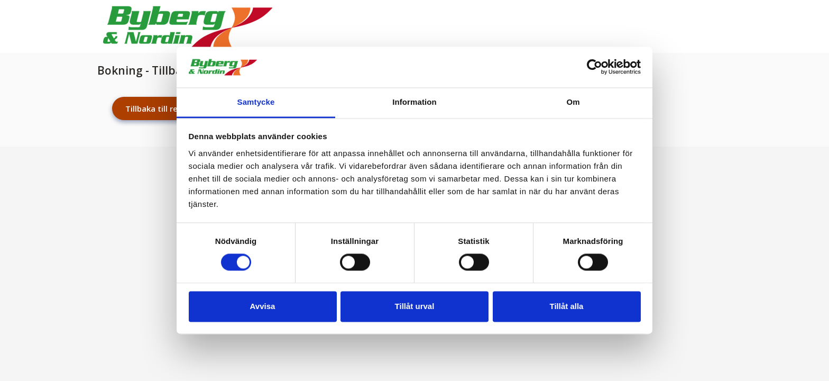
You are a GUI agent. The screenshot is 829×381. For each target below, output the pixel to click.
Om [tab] (572, 101)
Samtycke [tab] (256, 101)
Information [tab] (414, 101)
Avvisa (262, 306)
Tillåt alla (567, 306)
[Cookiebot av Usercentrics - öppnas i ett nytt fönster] (594, 67)
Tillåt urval (415, 306)
